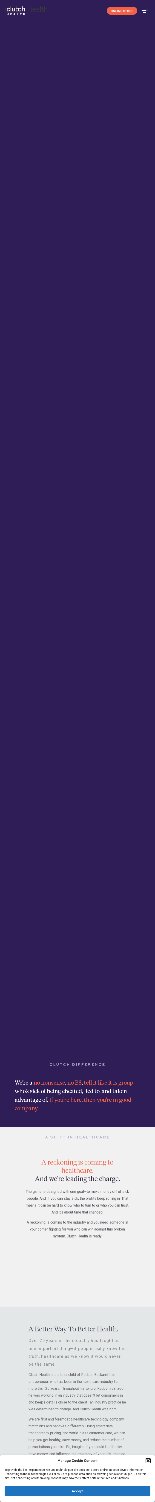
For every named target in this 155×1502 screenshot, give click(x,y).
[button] (148, 1460)
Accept (77, 1491)
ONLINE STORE (122, 11)
